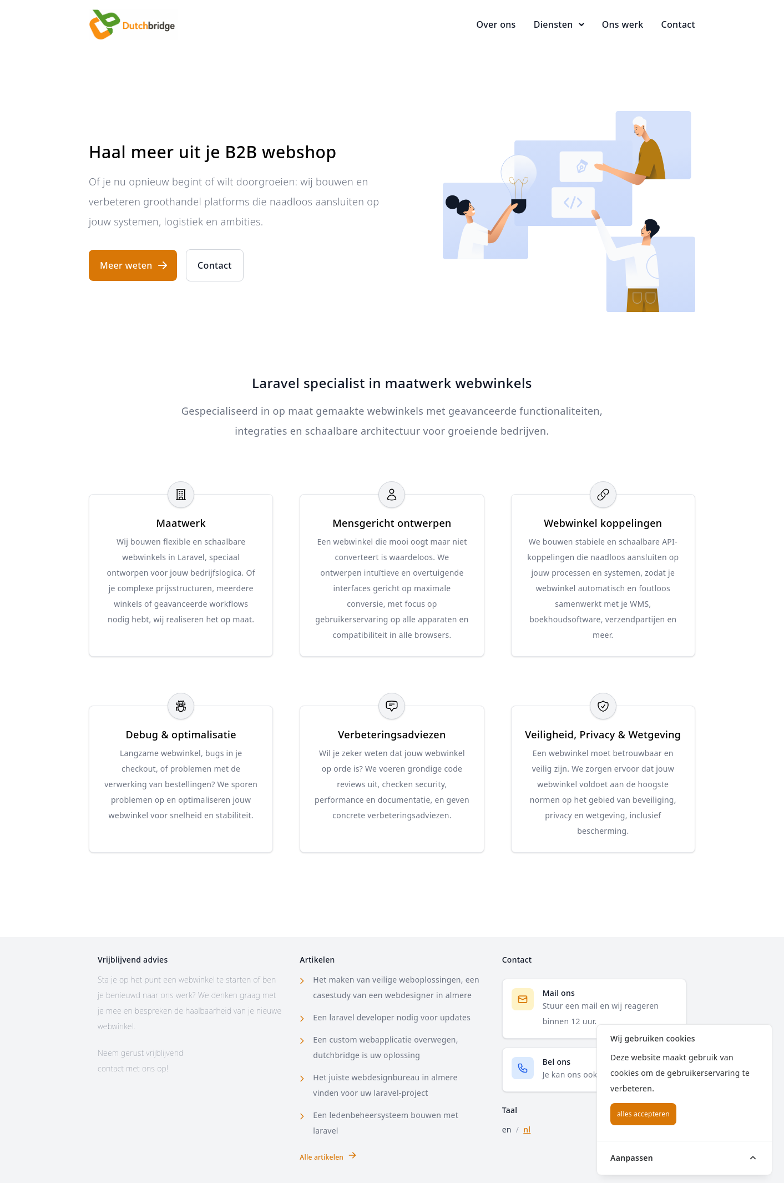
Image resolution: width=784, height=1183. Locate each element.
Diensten (559, 24)
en (507, 1129)
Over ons (495, 24)
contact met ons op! (133, 1068)
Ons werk (623, 24)
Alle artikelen (328, 1156)
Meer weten (134, 265)
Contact (678, 24)
